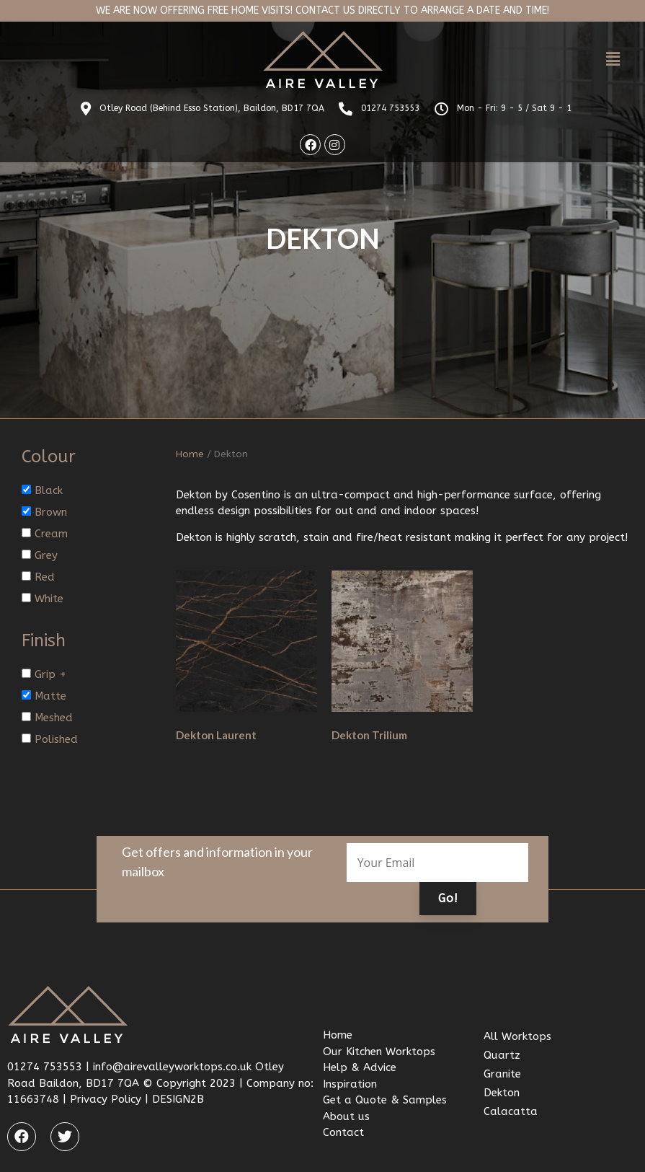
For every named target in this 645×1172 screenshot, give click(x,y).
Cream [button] (51, 533)
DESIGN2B (178, 1099)
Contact (343, 1132)
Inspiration (350, 1083)
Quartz (502, 1055)
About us (346, 1115)
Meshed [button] (54, 717)
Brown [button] (51, 512)
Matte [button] (50, 695)
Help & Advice (359, 1067)
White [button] (49, 598)
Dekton (502, 1092)
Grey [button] (46, 555)
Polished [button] (56, 739)
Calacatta (511, 1111)
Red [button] (45, 576)
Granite (502, 1073)
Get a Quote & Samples (385, 1099)
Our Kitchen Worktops (379, 1050)
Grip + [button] (50, 674)
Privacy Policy (105, 1099)
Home (190, 454)
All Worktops (517, 1036)
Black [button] (49, 490)
